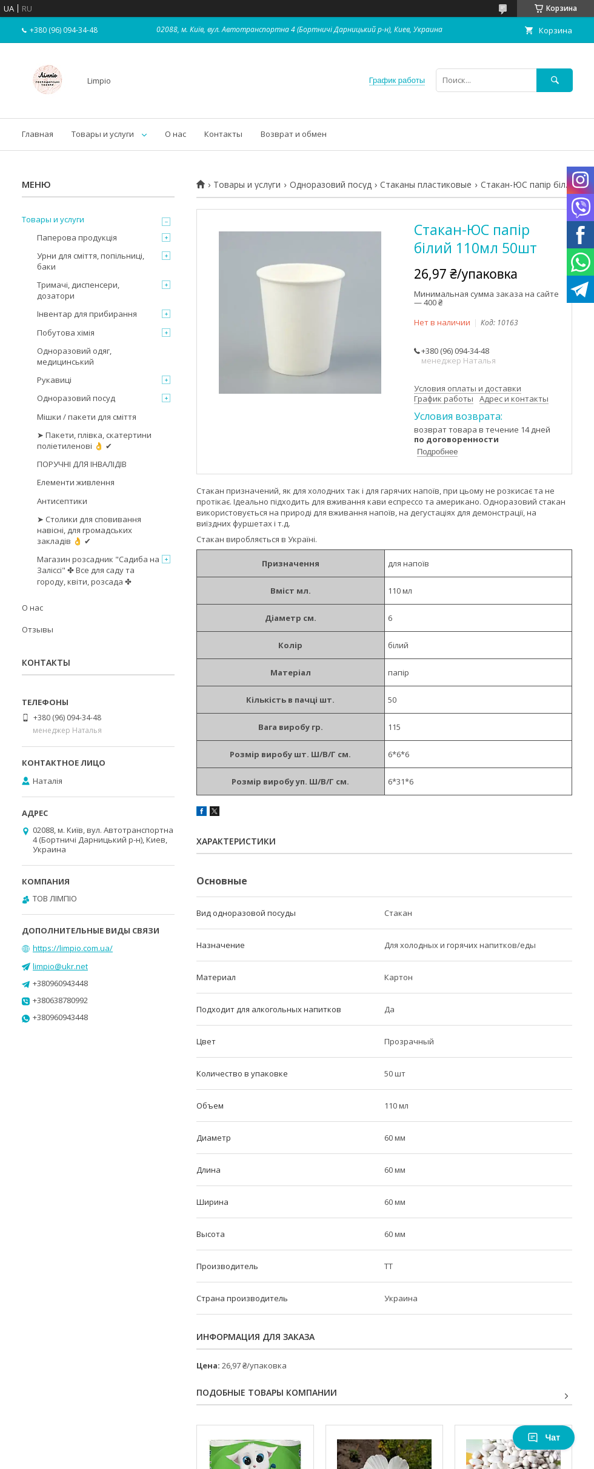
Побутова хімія (66, 332)
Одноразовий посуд (331, 185)
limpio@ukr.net (60, 966)
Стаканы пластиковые (426, 185)
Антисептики (62, 501)
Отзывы (37, 629)
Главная (37, 133)
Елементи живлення (76, 482)
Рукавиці (54, 379)
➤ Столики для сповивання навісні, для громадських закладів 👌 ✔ (89, 530)
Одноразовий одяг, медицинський (74, 356)
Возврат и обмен (294, 133)
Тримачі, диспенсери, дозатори (78, 290)
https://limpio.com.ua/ (73, 948)
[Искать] (554, 80)
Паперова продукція (77, 237)
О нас (175, 133)
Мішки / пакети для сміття (86, 416)
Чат (543, 1437)
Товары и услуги (103, 133)
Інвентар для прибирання (87, 313)
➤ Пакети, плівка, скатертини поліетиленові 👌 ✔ (94, 440)
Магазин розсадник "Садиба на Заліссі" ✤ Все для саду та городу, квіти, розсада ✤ (98, 570)
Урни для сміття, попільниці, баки (90, 261)
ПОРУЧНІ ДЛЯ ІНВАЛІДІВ (82, 464)
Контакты (223, 133)
